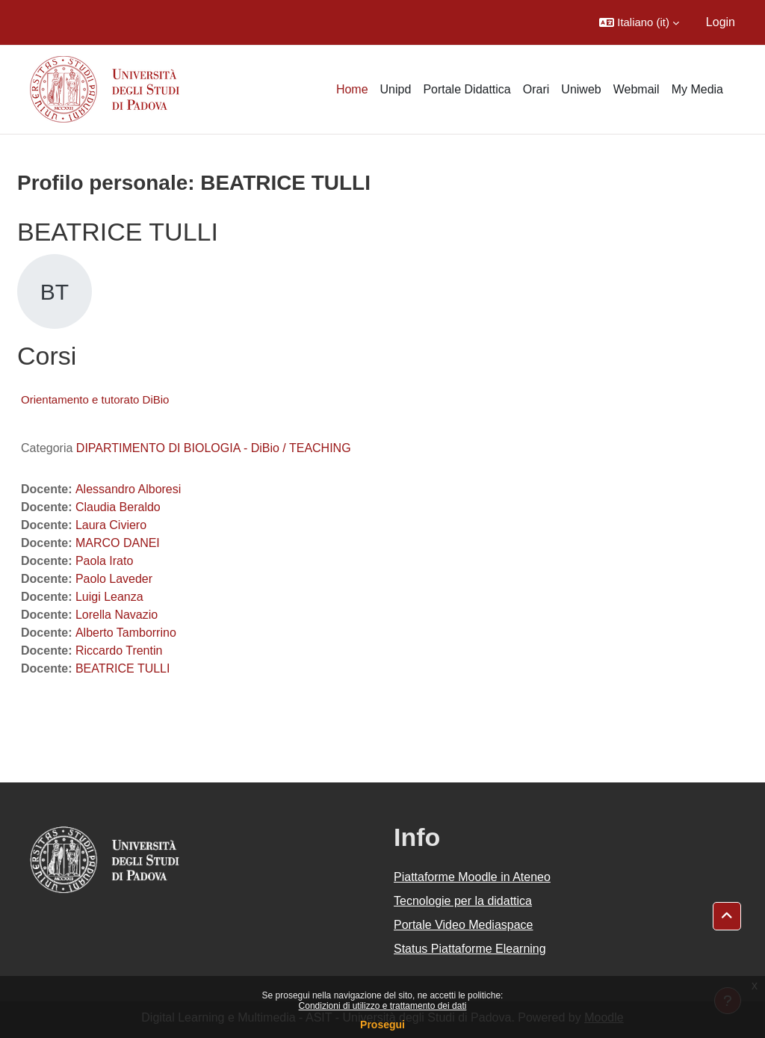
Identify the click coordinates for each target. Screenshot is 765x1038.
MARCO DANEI (117, 543)
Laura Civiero (110, 525)
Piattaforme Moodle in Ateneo (472, 877)
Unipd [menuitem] (396, 89)
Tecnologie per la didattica (463, 901)
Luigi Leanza (109, 596)
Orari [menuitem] (536, 89)
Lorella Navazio (116, 614)
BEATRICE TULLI (122, 668)
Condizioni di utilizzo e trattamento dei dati (383, 1006)
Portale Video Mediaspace (463, 924)
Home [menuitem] (352, 89)
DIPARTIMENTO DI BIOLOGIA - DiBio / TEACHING (213, 448)
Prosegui (382, 1025)
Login (720, 22)
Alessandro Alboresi (128, 489)
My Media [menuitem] (697, 89)
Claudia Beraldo (118, 507)
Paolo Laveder (113, 578)
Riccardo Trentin (119, 650)
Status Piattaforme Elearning (470, 948)
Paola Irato (104, 560)
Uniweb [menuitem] (581, 89)
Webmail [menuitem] (636, 89)
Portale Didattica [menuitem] (466, 89)
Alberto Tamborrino (125, 632)
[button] (639, 22)
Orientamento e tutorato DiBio (95, 399)
